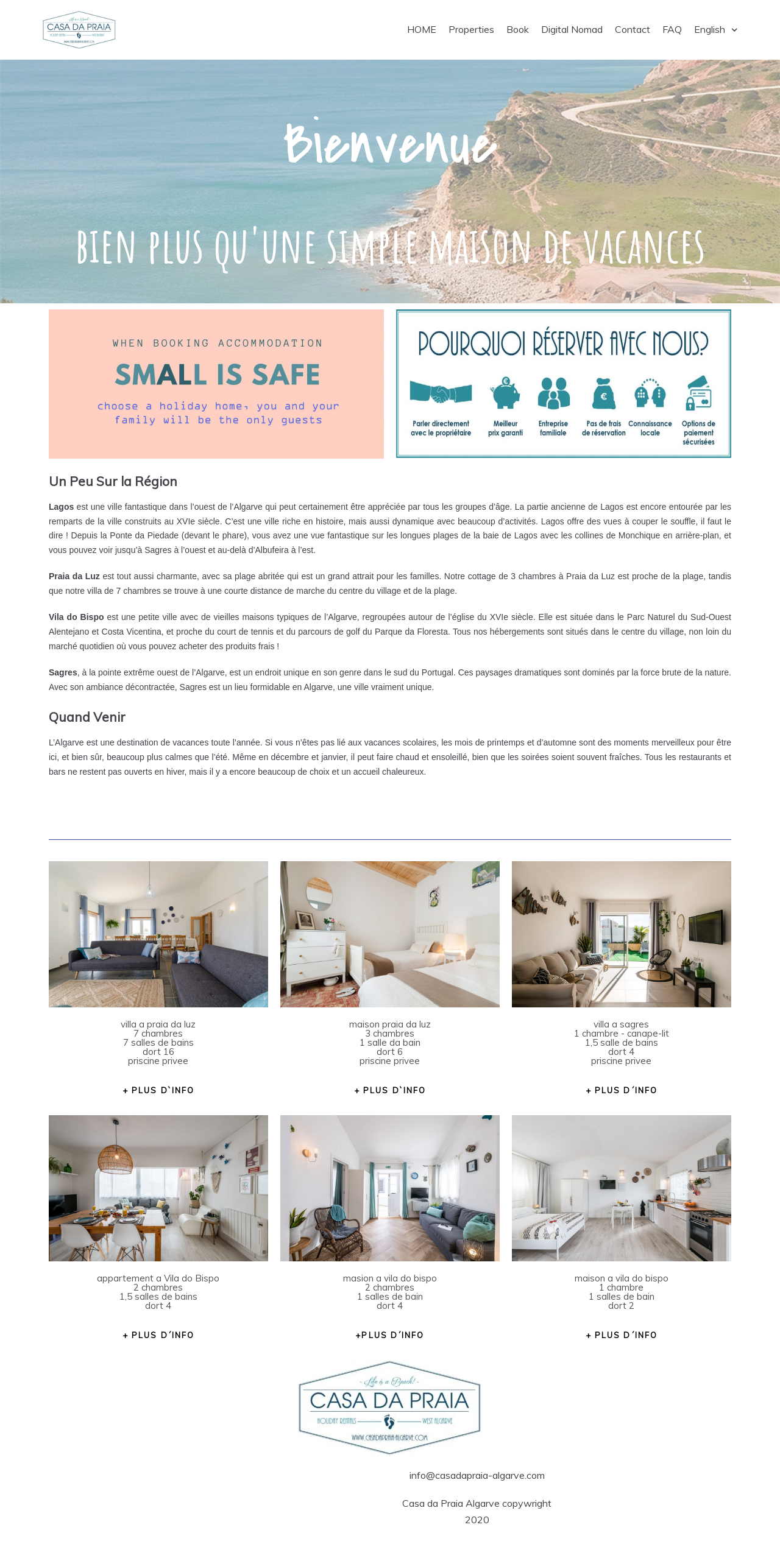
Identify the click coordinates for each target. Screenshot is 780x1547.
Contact (632, 29)
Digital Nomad (572, 29)
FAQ (672, 29)
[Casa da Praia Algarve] (79, 30)
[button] (158, 1090)
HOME (421, 29)
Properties (471, 29)
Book (517, 29)
